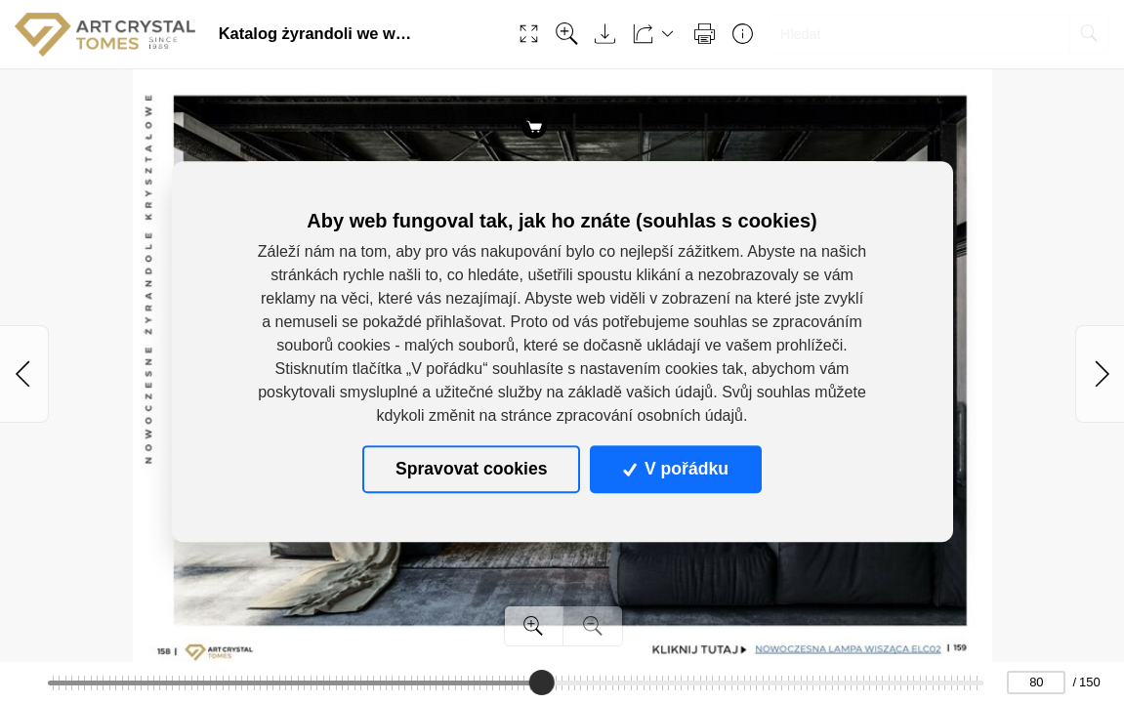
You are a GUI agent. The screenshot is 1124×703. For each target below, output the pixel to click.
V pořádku (676, 469)
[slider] (542, 682)
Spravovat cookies (471, 469)
